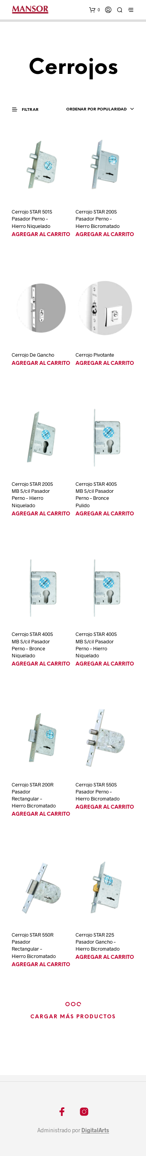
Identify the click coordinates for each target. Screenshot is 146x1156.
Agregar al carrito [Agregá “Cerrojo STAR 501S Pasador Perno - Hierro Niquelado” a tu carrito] (41, 234)
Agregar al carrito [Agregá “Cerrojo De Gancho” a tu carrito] (41, 363)
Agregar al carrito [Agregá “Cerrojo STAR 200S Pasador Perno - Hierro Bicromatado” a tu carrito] (105, 234)
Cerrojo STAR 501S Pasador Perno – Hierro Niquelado (32, 218)
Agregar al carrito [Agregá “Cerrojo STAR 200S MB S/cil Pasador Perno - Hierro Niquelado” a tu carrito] (41, 514)
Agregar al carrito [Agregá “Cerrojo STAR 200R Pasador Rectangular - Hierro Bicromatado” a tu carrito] (41, 814)
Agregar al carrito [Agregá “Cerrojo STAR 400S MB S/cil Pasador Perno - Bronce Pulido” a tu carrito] (105, 514)
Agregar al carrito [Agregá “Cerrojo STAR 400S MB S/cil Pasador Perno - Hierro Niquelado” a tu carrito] (105, 664)
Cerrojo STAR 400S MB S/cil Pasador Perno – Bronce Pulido (96, 494)
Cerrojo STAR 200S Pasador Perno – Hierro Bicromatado (98, 218)
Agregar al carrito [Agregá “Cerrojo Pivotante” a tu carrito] (105, 363)
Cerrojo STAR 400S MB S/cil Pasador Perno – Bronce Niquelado (32, 645)
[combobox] (97, 109)
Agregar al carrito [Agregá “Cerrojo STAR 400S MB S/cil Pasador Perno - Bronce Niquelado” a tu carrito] (41, 664)
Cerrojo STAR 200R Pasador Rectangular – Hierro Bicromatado (34, 795)
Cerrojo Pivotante (95, 355)
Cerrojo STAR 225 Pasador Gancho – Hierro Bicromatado (98, 942)
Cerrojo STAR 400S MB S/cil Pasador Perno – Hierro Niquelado (96, 645)
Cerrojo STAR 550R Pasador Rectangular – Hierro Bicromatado (34, 945)
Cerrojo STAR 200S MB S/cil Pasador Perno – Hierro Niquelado (32, 494)
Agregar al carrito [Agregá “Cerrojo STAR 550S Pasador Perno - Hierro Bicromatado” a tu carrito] (105, 807)
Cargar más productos (73, 1016)
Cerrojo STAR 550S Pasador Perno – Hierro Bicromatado (98, 791)
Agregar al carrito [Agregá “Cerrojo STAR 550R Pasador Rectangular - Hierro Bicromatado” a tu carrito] (41, 964)
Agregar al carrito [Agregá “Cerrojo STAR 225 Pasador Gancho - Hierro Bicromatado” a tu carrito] (105, 957)
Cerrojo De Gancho (33, 355)
